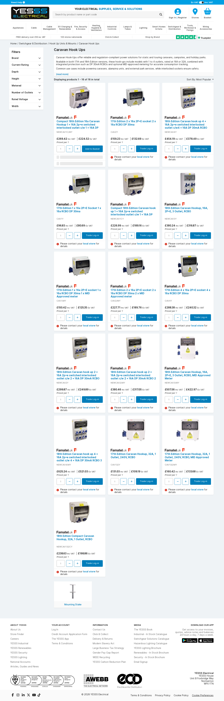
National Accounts (20, 662)
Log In (55, 629)
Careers (14, 638)
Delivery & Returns (103, 638)
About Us (15, 629)
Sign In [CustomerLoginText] (172, 17)
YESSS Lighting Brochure (147, 648)
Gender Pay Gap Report (106, 652)
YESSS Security (18, 652)
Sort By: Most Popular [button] (199, 79)
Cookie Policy (181, 695)
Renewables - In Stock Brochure (151, 652)
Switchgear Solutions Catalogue (151, 638)
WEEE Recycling (101, 657)
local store (143, 157)
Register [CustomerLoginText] (182, 17)
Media (137, 625)
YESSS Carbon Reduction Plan (109, 662)
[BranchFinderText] (195, 13)
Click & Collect (100, 634)
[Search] (161, 14)
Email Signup (141, 662)
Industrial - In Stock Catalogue (150, 634)
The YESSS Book (143, 629)
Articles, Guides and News (24, 666)
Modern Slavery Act (103, 643)
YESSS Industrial (19, 643)
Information (100, 625)
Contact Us (99, 629)
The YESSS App (60, 638)
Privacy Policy (162, 695)
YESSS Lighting (18, 657)
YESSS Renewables (20, 648)
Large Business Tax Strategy (108, 648)
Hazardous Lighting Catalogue (150, 643)
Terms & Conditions (62, 643)
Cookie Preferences (202, 695)
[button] (26, 58)
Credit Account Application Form (69, 634)
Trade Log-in (146, 148)
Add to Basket (92, 148)
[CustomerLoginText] (178, 11)
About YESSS (18, 625)
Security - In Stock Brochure (149, 657)
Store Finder (17, 634)
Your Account (61, 625)
